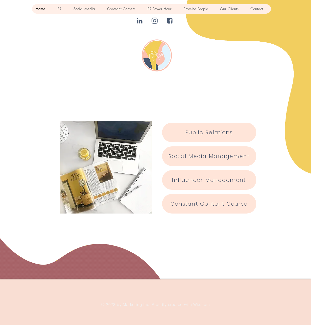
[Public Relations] (209, 132)
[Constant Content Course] (209, 204)
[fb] (170, 20)
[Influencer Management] (209, 180)
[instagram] (154, 20)
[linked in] (139, 20)
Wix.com (201, 304)
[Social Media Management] (209, 156)
